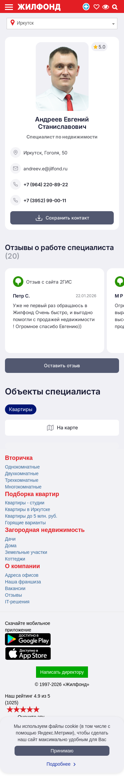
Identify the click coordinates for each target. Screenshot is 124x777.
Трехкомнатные (21, 480)
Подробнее (62, 764)
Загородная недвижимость (45, 530)
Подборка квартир (32, 494)
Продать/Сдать (86, 6)
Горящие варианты (25, 522)
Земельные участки (26, 552)
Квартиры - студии (24, 502)
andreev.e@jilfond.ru (38, 168)
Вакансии (15, 588)
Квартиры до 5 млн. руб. (31, 516)
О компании (22, 566)
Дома (11, 545)
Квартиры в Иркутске (27, 509)
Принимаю (62, 750)
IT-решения (17, 601)
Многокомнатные (23, 486)
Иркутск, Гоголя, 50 (38, 152)
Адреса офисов (21, 575)
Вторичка (19, 458)
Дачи (10, 539)
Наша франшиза (23, 581)
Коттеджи (15, 558)
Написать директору (62, 672)
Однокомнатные (22, 467)
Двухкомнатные (22, 473)
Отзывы (13, 595)
